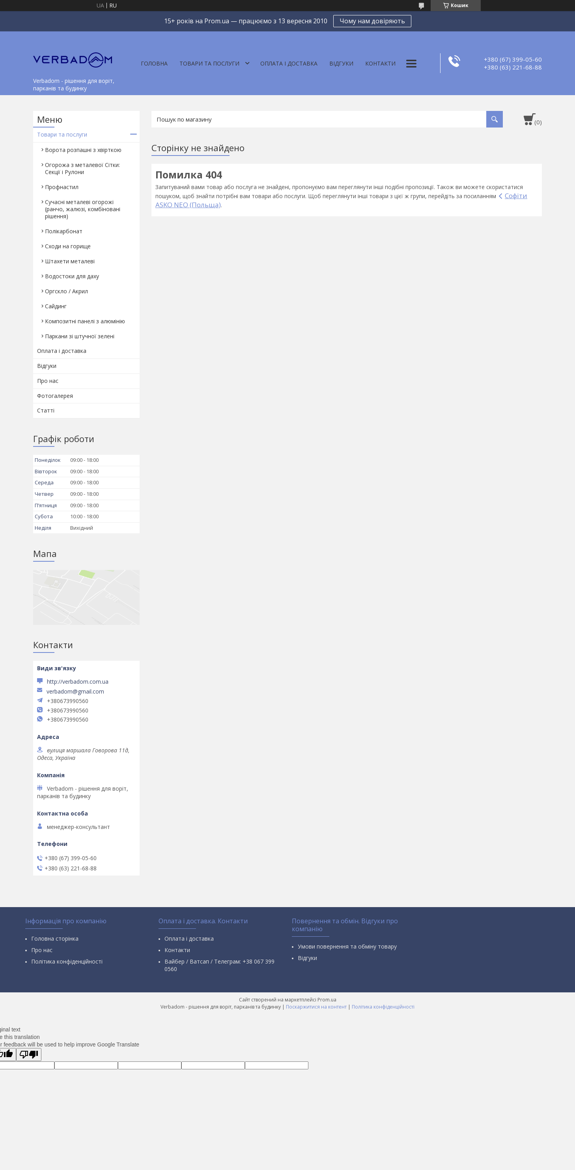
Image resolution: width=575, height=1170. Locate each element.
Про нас (47, 380)
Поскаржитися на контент (316, 1006)
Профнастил (61, 187)
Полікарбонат (63, 231)
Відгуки (341, 63)
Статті (45, 410)
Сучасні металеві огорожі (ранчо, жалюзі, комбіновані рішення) (82, 209)
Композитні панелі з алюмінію (85, 321)
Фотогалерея (55, 395)
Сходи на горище (68, 246)
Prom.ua (326, 999)
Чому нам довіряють (372, 21)
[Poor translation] (28, 1054)
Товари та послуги (209, 63)
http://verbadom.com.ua (77, 681)
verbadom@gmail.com (75, 691)
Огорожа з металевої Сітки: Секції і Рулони (82, 168)
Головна (154, 63)
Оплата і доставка (288, 63)
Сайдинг (56, 306)
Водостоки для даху (72, 276)
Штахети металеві (70, 261)
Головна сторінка (54, 938)
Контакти (380, 63)
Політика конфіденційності (67, 961)
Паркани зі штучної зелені (79, 336)
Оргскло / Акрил (66, 291)
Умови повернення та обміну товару (347, 946)
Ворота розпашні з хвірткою (83, 150)
